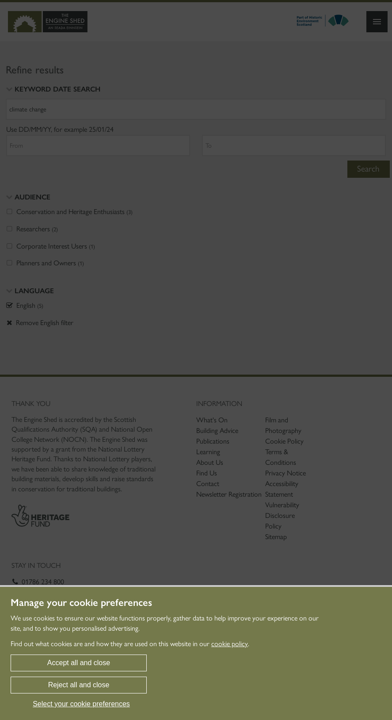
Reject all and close (79, 685)
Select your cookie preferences (81, 704)
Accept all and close (78, 662)
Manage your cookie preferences (81, 602)
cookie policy (229, 644)
